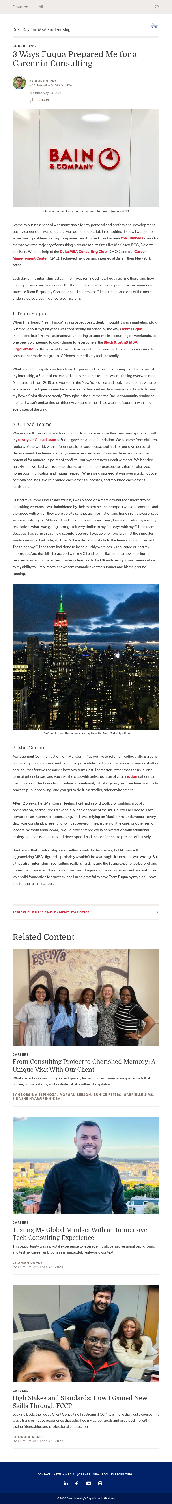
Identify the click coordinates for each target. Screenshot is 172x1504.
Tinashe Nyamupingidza (37, 1098)
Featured (20, 6)
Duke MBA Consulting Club (83, 251)
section (131, 776)
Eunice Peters (107, 1094)
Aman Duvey (30, 1263)
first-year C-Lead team (37, 439)
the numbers (132, 238)
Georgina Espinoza (37, 1094)
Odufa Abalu (31, 1437)
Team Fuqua (132, 329)
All (41, 6)
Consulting (24, 46)
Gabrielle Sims (138, 1094)
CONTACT (44, 1474)
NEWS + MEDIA (64, 1474)
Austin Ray (46, 81)
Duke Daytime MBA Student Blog (42, 29)
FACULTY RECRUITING (117, 1474)
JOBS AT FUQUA (88, 1474)
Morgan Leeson (75, 1094)
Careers (20, 1054)
